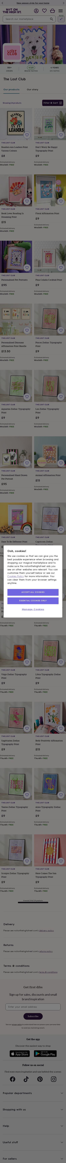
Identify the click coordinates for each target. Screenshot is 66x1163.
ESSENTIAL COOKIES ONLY (33, 600)
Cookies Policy (15, 576)
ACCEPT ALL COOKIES (32, 592)
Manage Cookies (33, 609)
